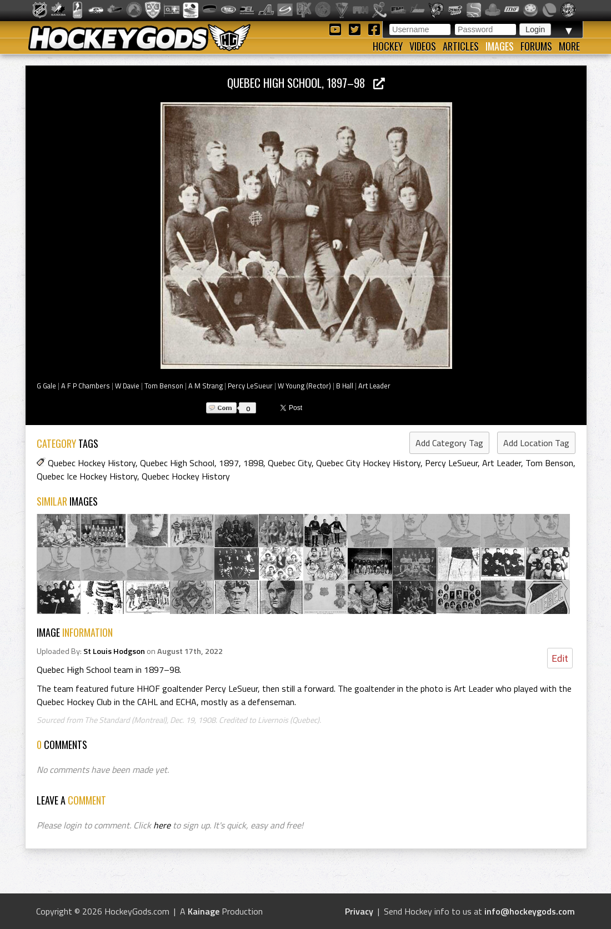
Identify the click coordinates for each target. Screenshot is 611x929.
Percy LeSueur (250, 385)
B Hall (344, 385)
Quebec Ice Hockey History (87, 476)
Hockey (388, 46)
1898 (253, 463)
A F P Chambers (85, 385)
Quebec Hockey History (92, 463)
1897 (229, 463)
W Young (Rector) (304, 385)
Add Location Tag (536, 442)
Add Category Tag (449, 442)
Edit (560, 658)
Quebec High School (177, 463)
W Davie (127, 385)
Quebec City (290, 463)
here (162, 825)
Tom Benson (163, 385)
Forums (536, 46)
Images (499, 46)
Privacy (359, 911)
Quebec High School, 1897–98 (306, 82)
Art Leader (374, 385)
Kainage (203, 911)
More (569, 46)
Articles (461, 46)
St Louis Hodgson (114, 651)
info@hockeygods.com (529, 911)
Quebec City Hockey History (368, 463)
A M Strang (205, 385)
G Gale (46, 385)
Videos (422, 46)
